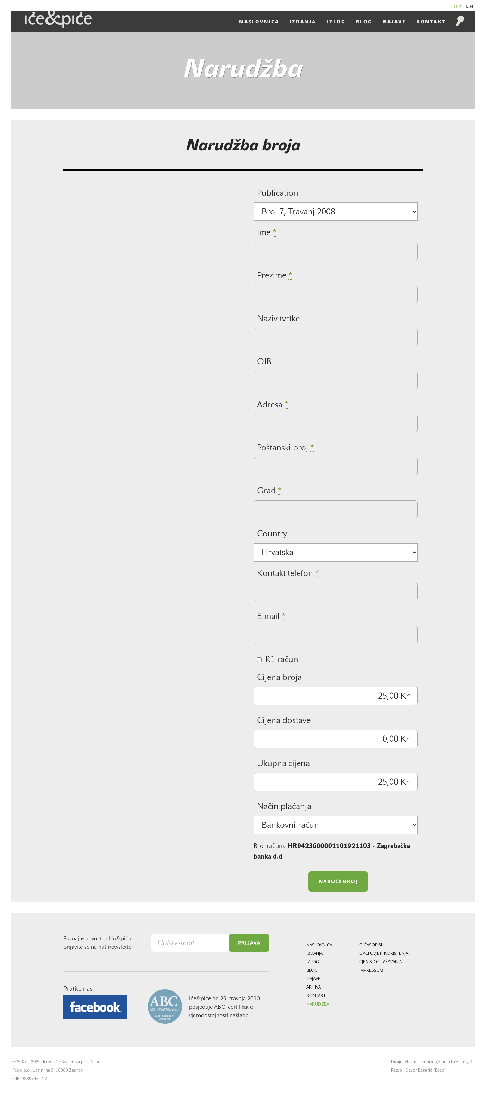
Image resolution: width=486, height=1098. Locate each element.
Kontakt (431, 22)
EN (470, 6)
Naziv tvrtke (278, 319)
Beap (439, 1070)
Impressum (371, 970)
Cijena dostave (284, 721)
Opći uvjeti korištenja (383, 954)
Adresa (272, 405)
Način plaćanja (284, 807)
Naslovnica (259, 22)
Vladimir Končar (420, 1062)
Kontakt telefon (288, 574)
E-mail (271, 617)
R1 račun (277, 660)
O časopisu (371, 945)
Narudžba (317, 1004)
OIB (264, 362)
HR (458, 6)
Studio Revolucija (454, 1062)
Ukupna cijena (283, 764)
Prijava (249, 943)
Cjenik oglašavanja (380, 962)
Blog (364, 22)
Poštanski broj (285, 448)
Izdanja (302, 22)
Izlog (336, 22)
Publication (277, 194)
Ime (266, 233)
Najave (394, 22)
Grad (269, 491)
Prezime (274, 276)
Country (272, 534)
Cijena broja (279, 678)
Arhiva (313, 987)
